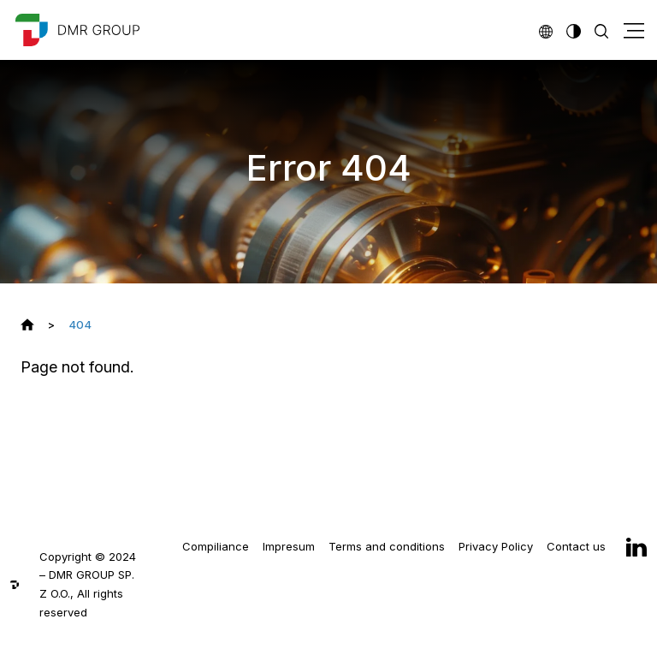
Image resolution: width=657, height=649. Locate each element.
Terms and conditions (386, 546)
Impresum (289, 546)
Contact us (576, 546)
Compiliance (215, 546)
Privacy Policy (496, 546)
